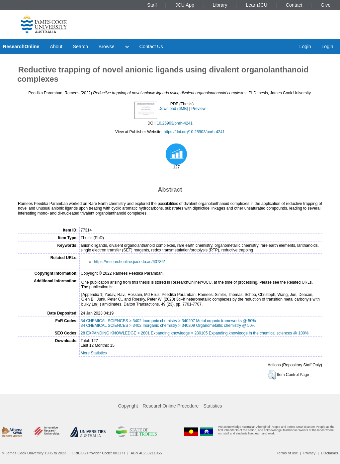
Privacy (309, 453)
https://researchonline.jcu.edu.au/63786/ (129, 261)
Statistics (212, 406)
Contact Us (151, 46)
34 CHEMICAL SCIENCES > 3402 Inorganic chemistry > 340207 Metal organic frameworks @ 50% (168, 321)
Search (80, 46)
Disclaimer (329, 453)
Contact (294, 5)
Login (305, 46)
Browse (107, 46)
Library (220, 5)
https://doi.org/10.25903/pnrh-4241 (194, 132)
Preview (198, 108)
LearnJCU (256, 5)
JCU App (184, 5)
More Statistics (94, 353)
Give (326, 5)
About (56, 46)
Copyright (128, 406)
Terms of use (287, 453)
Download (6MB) (173, 108)
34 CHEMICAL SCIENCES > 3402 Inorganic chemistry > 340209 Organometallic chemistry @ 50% (168, 325)
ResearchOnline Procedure (171, 406)
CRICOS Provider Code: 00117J (98, 453)
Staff (152, 5)
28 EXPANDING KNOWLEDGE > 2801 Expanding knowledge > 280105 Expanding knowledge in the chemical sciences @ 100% (194, 333)
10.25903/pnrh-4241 (175, 123)
